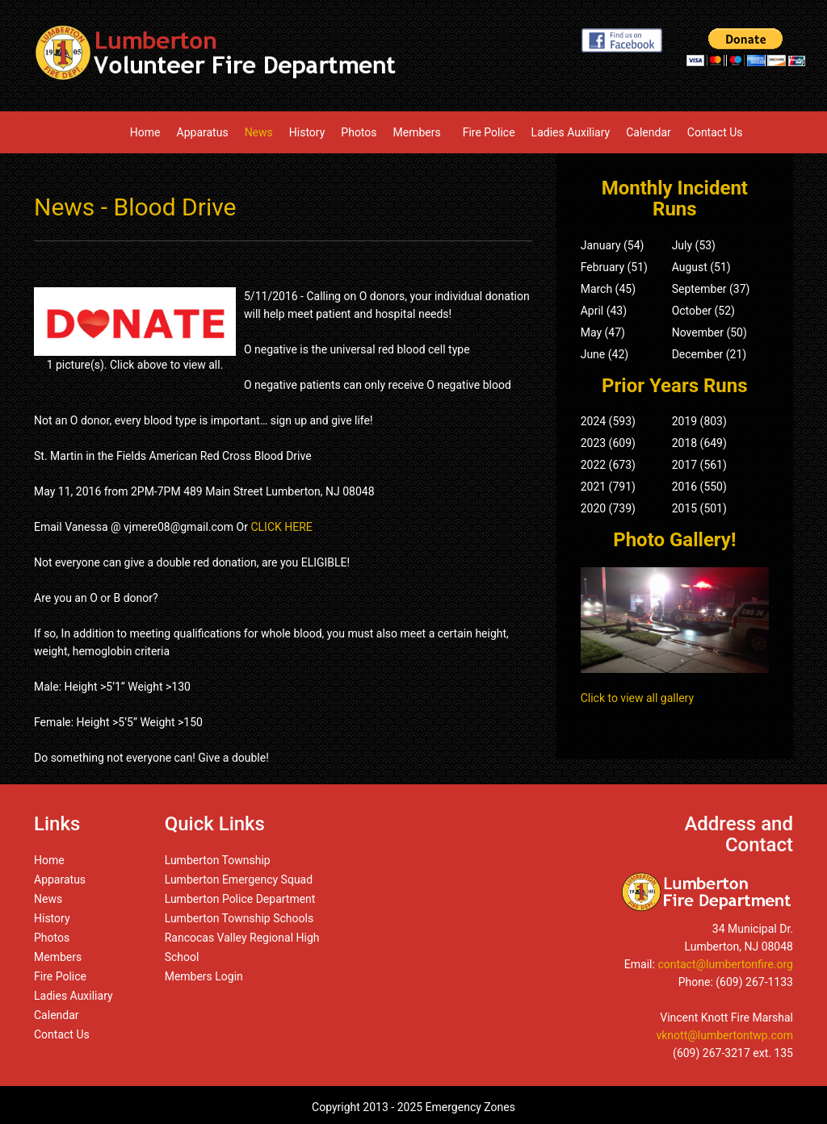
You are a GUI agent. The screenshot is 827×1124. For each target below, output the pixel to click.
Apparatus (203, 132)
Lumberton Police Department (240, 898)
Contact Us (715, 132)
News (259, 132)
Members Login (204, 976)
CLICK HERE (281, 526)
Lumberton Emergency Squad (239, 879)
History (307, 132)
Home (145, 132)
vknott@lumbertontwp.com (724, 1035)
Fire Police (489, 132)
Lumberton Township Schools (239, 918)
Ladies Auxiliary (571, 132)
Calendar (648, 132)
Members (420, 132)
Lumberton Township (218, 860)
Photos (358, 132)
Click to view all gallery (637, 698)
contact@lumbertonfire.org (725, 964)
